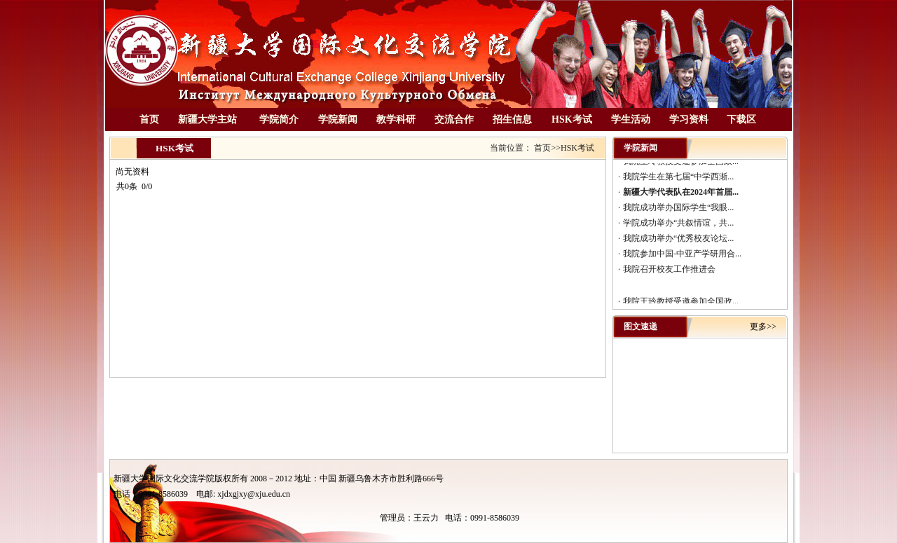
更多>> (763, 326)
